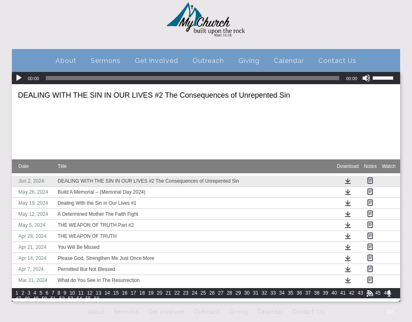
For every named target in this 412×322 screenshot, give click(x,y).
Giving (249, 61)
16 (124, 293)
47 (18, 299)
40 (334, 293)
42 (351, 293)
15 (116, 293)
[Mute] (366, 78)
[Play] (19, 78)
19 (150, 293)
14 (107, 293)
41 (342, 293)
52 (62, 299)
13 (98, 293)
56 (96, 299)
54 (79, 299)
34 (281, 293)
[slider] (193, 78)
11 (81, 293)
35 (290, 293)
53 (70, 299)
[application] (206, 78)
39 (325, 293)
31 (255, 293)
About (66, 61)
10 (72, 293)
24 (194, 293)
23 (185, 293)
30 (246, 293)
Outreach (208, 61)
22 (177, 293)
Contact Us (337, 61)
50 (44, 299)
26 (212, 293)
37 (308, 293)
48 (26, 299)
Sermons (106, 61)
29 (238, 293)
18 (142, 293)
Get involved (156, 61)
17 (133, 293)
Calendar (289, 61)
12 (89, 293)
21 (168, 293)
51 (53, 299)
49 (35, 299)
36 (299, 293)
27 (220, 293)
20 (159, 293)
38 (316, 293)
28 (229, 293)
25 (203, 293)
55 (88, 299)
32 (264, 293)
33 (272, 293)
